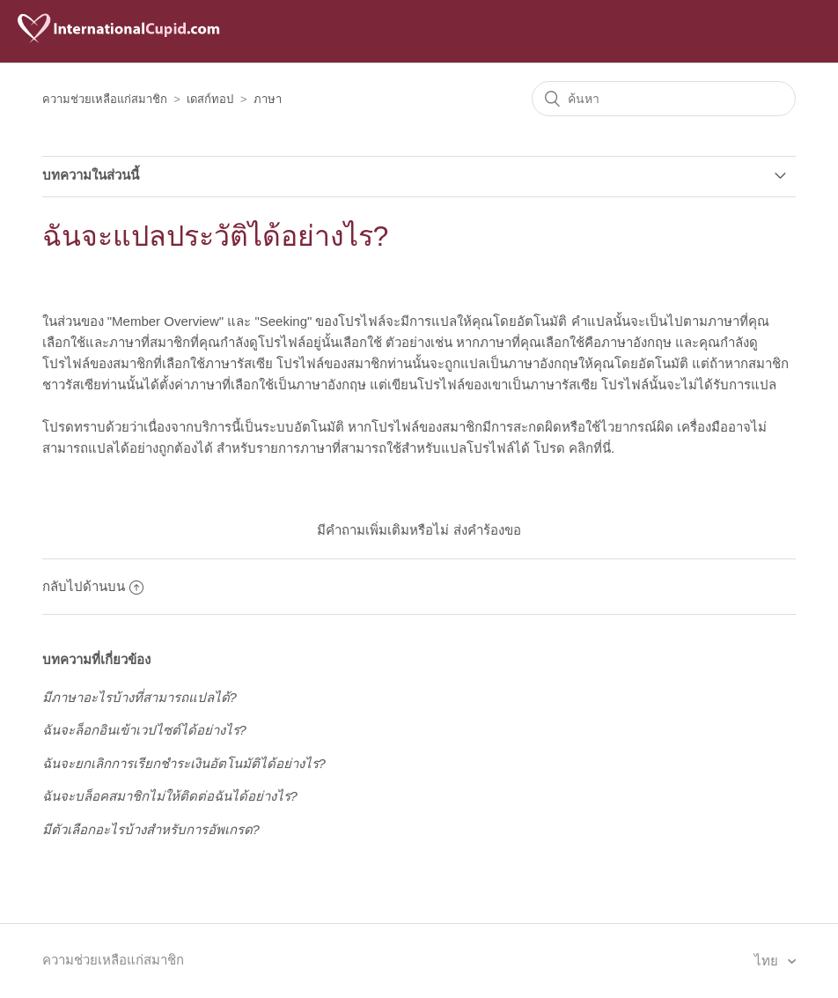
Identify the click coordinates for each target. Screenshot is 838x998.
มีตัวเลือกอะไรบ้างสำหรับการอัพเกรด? (151, 829)
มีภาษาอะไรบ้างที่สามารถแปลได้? (139, 697)
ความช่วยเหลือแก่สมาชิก (104, 99)
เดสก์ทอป (210, 99)
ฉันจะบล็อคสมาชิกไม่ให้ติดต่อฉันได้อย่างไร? (170, 795)
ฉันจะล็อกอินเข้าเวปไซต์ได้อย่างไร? (144, 729)
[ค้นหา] (664, 98)
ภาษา (268, 99)
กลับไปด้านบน (92, 586)
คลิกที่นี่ (590, 447)
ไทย (768, 960)
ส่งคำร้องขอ (487, 529)
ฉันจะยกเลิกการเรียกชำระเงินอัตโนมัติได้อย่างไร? (184, 763)
